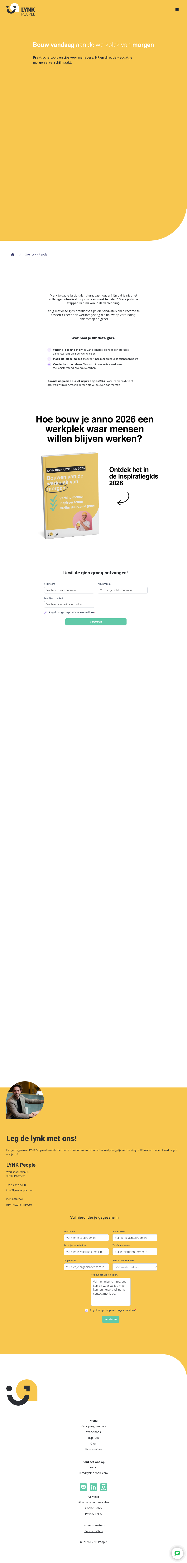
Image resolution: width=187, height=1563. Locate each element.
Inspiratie (93, 1437)
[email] (83, 1487)
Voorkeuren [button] (108, 1543)
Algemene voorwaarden (93, 1502)
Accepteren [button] (133, 1545)
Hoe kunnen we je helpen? (104, 1274)
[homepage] (20, 9)
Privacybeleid (116, 1536)
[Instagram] (103, 1487)
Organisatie (70, 1260)
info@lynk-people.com (19, 1190)
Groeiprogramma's (93, 1426)
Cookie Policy (93, 1508)
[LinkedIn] (93, 1487)
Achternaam (104, 583)
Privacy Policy (93, 1514)
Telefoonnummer (122, 1245)
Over (93, 1443)
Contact (93, 1496)
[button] (176, 1520)
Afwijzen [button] (161, 1545)
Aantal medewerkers (123, 1260)
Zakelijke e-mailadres (55, 598)
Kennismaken (93, 1449)
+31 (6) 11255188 (16, 1185)
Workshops (93, 1432)
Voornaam (49, 583)
